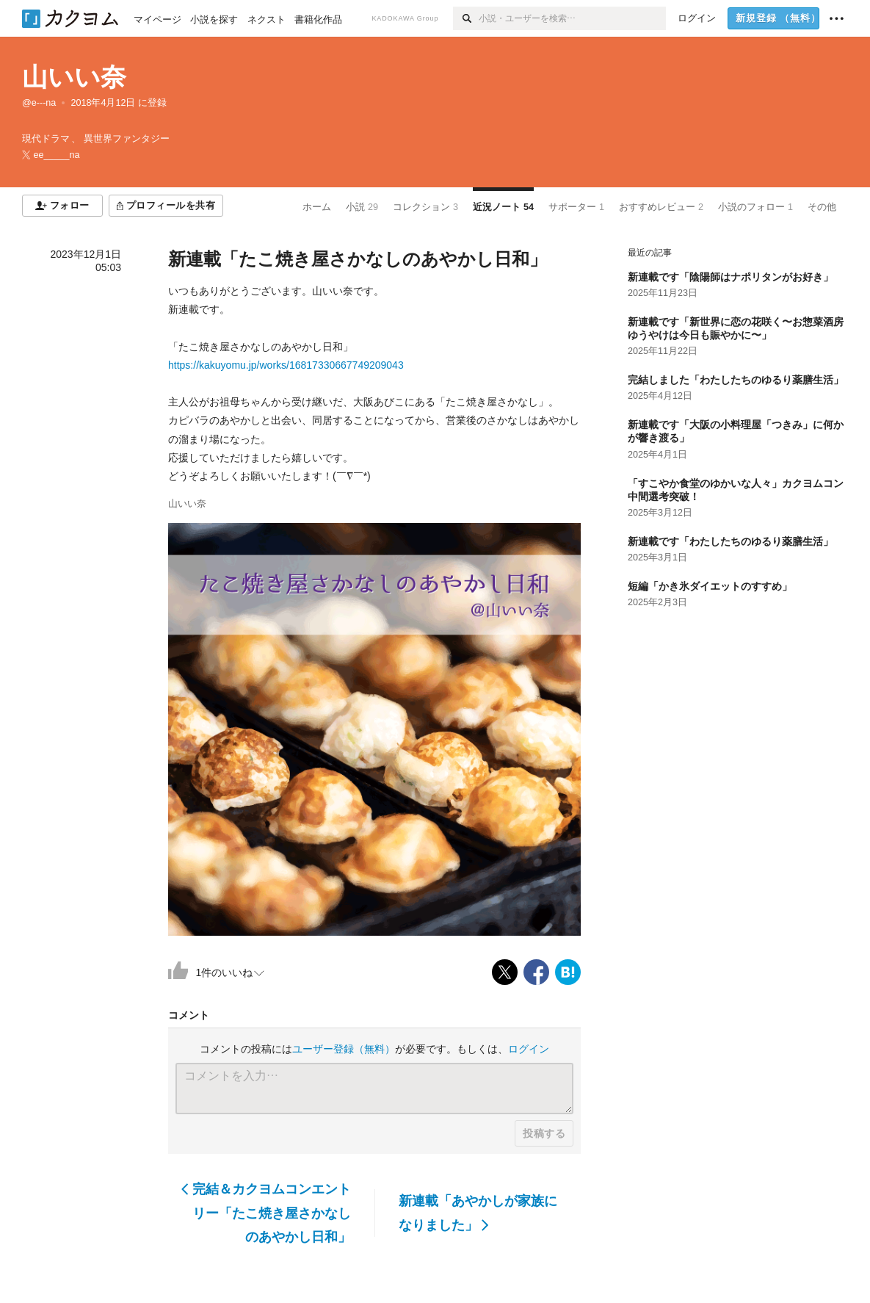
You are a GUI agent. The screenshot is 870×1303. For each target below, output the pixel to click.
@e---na (39, 103)
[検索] (466, 18)
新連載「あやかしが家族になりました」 (478, 1213)
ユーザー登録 (343, 1049)
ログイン (528, 1049)
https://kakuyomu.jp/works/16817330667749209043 (286, 365)
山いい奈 (74, 76)
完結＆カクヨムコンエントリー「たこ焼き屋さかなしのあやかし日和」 (266, 1213)
